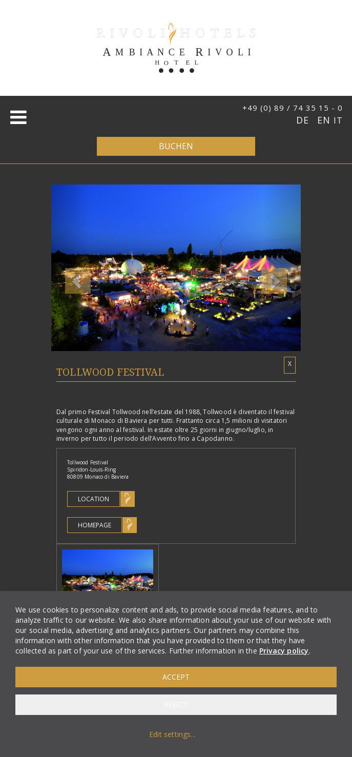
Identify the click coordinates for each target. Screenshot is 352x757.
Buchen (176, 146)
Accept (176, 677)
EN (325, 120)
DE (304, 120)
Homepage (94, 525)
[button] (70, 268)
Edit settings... (172, 734)
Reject (176, 704)
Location (93, 499)
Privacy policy (284, 651)
